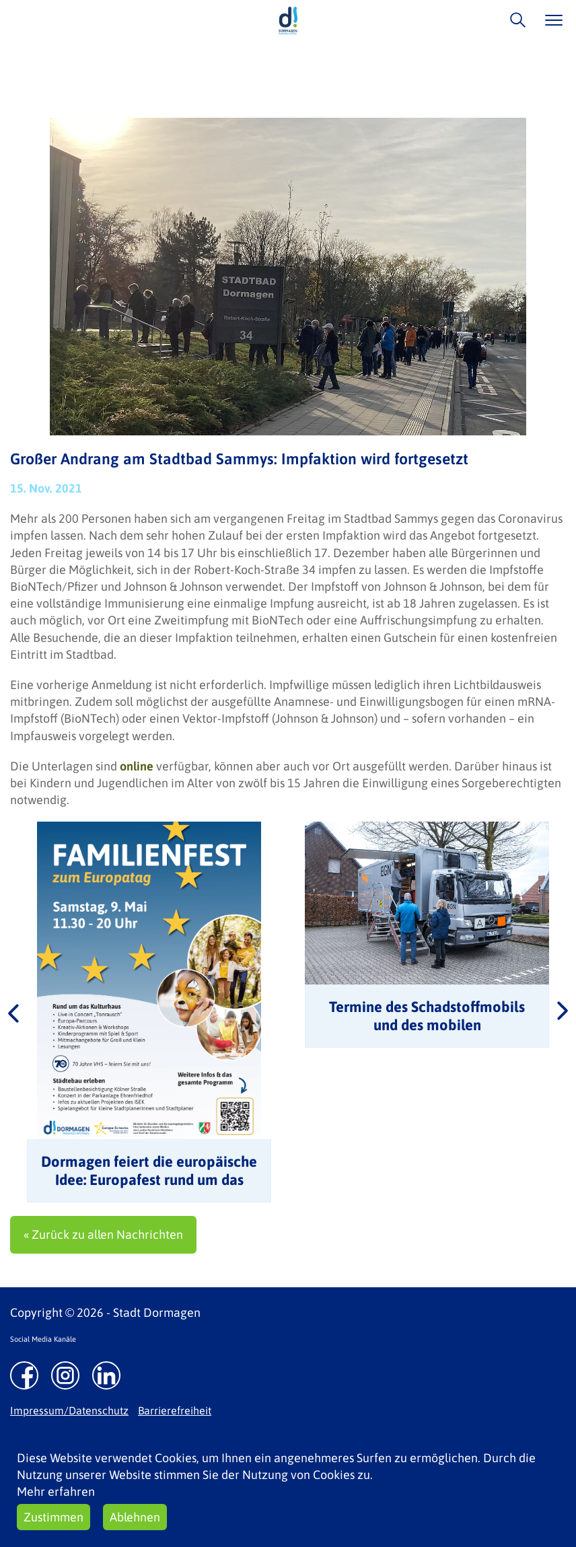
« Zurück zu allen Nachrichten (103, 1234)
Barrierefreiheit (174, 1410)
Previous (13, 1012)
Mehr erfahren (56, 1491)
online (136, 766)
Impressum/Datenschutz (69, 1410)
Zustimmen (53, 1517)
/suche (514, 20)
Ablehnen (135, 1517)
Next (562, 1012)
